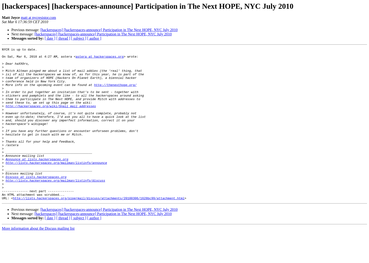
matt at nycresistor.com (38, 18)
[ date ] (50, 38)
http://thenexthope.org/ (115, 92)
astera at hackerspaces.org (100, 58)
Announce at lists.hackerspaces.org (37, 182)
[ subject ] (78, 38)
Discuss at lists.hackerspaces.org (36, 203)
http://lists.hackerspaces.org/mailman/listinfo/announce (56, 186)
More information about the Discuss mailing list (38, 259)
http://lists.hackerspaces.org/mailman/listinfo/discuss (55, 207)
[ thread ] (63, 38)
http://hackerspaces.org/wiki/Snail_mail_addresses (51, 118)
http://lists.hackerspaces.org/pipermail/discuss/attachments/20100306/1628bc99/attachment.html (98, 228)
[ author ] (94, 38)
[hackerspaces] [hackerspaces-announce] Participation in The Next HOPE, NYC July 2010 (109, 30)
